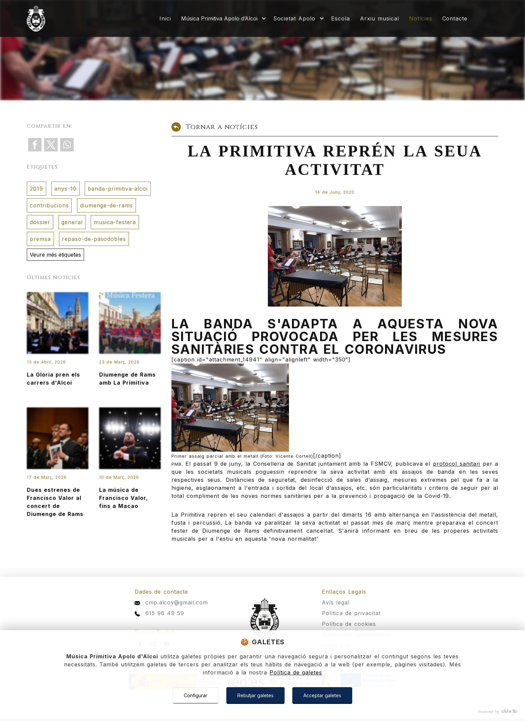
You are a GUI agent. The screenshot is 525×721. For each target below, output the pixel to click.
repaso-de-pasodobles (94, 239)
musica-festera (115, 222)
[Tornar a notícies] (334, 129)
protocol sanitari (456, 463)
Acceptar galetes (322, 695)
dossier (40, 222)
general (72, 222)
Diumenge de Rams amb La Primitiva (130, 344)
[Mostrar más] (222, 18)
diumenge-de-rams (106, 205)
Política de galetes (296, 672)
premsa (40, 239)
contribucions (49, 205)
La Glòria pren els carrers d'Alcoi (57, 344)
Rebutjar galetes (255, 695)
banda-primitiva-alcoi (118, 188)
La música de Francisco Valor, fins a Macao (130, 464)
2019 (36, 188)
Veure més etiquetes (55, 254)
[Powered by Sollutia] (262, 711)
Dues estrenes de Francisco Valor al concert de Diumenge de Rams (57, 468)
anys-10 (65, 188)
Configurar (195, 695)
